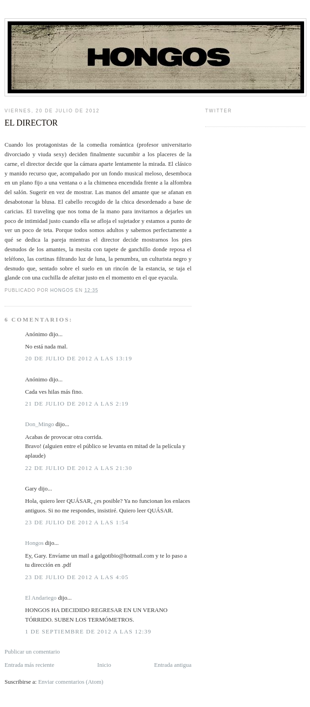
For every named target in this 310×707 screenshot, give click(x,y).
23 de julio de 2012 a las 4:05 (77, 577)
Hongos (34, 542)
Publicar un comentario (32, 651)
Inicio (104, 664)
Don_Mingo (39, 424)
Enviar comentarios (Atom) (70, 681)
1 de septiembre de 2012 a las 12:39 (88, 631)
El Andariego (41, 597)
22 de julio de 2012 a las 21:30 (78, 467)
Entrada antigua (172, 664)
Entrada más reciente (29, 664)
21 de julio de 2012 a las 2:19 (77, 403)
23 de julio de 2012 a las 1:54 (77, 522)
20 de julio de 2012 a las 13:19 (78, 358)
